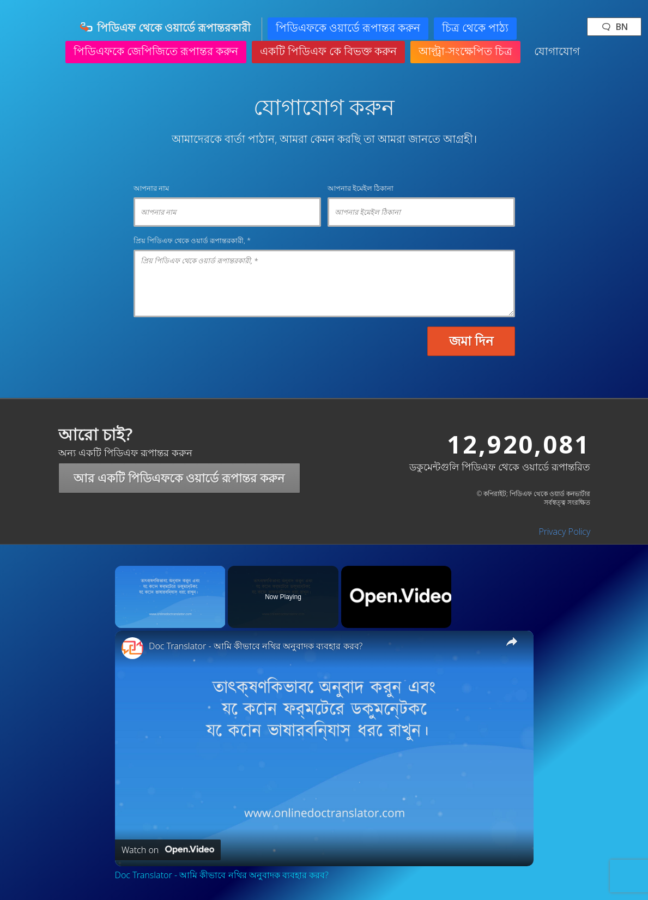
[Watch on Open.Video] (168, 849)
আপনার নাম (151, 188)
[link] (132, 648)
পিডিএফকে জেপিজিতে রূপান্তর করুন (156, 51)
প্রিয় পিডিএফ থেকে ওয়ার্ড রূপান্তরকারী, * (192, 240)
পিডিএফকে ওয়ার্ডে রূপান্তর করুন (348, 27)
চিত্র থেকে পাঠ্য (475, 27)
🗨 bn (614, 27)
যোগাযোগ (557, 51)
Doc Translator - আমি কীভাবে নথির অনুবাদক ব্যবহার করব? (255, 646)
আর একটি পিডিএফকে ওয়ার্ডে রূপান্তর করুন (179, 477)
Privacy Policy (564, 531)
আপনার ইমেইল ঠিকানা (360, 188)
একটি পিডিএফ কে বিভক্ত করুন (328, 51)
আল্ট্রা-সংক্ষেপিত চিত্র (465, 51)
